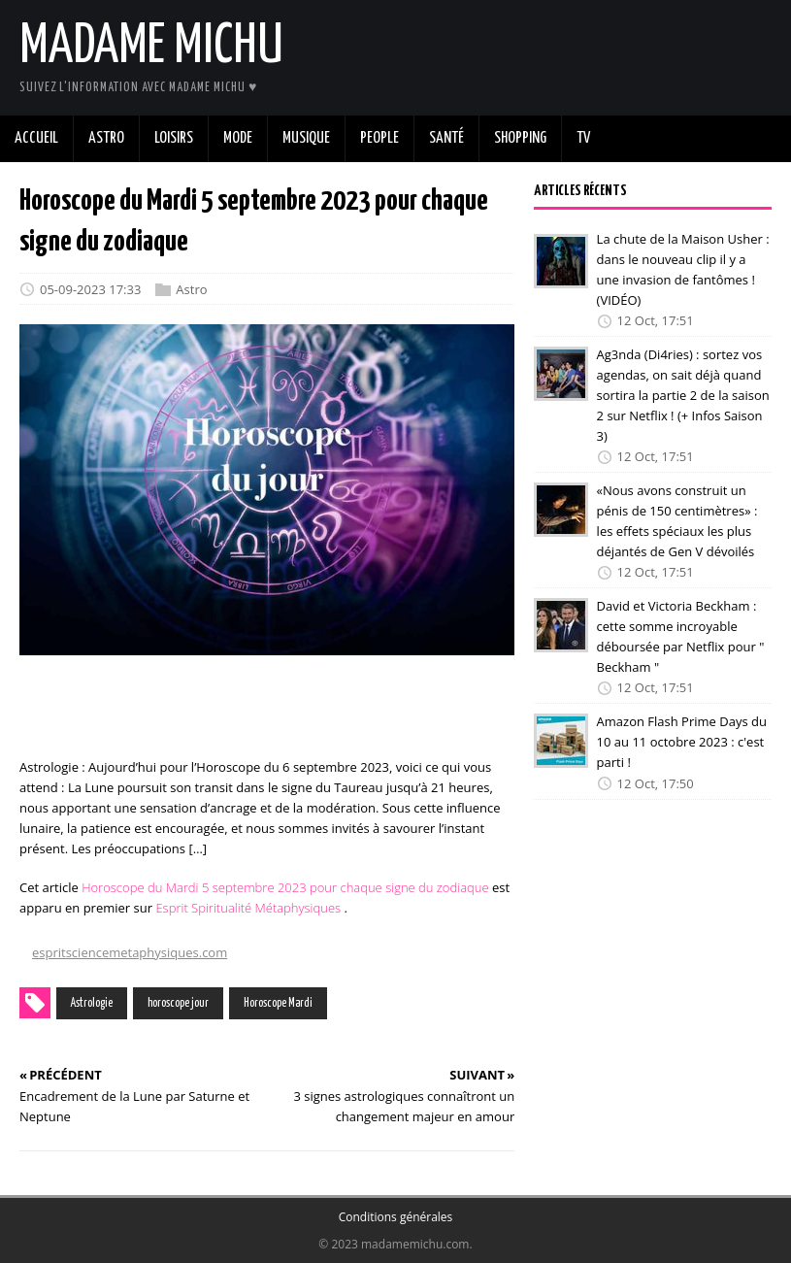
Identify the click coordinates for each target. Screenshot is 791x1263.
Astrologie (92, 1003)
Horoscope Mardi (278, 1003)
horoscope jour (178, 1003)
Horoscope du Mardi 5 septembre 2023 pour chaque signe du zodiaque (285, 887)
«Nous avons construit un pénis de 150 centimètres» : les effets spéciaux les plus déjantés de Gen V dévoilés (677, 520)
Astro (191, 289)
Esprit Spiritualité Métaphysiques (248, 907)
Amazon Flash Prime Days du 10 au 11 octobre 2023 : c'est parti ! (682, 742)
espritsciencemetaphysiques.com (129, 952)
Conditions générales (396, 1217)
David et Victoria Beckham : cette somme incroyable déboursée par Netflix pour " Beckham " (681, 636)
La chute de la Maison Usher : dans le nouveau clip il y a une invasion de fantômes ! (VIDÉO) (683, 269)
